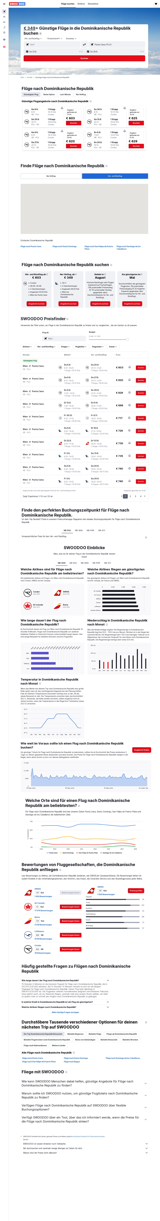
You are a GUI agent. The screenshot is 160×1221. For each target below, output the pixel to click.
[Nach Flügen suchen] (4, 11)
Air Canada (39, 903)
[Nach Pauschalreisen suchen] (4, 27)
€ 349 (30, 28)
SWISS (38, 889)
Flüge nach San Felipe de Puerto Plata (39, 1062)
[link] (36, 303)
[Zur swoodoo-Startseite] (17, 4)
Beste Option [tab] (49, 94)
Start (22, 77)
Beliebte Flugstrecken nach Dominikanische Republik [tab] (47, 1040)
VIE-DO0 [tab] (62, 563)
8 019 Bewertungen (43, 939)
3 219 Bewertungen (43, 925)
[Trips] (4, 39)
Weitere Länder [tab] (59, 1045)
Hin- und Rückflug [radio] (115, 176)
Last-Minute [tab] (65, 94)
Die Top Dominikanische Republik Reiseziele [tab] (43, 1034)
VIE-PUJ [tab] (67, 530)
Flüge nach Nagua (72, 1062)
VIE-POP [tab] (90, 530)
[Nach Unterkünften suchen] (4, 16)
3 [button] (135, 496)
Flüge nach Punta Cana (31, 246)
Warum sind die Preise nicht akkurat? (85, 1152)
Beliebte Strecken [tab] (130, 1040)
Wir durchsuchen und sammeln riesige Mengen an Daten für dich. (85, 1148)
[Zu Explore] (4, 32)
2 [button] (130, 496)
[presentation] (40, 33)
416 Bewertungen (42, 953)
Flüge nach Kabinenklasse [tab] (35, 1045)
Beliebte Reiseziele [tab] (109, 1040)
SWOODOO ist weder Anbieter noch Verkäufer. (85, 1143)
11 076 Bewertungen (44, 910)
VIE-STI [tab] (101, 530)
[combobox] (33, 38)
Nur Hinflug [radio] (51, 176)
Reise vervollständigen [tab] (85, 1040)
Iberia (37, 917)
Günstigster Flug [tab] (31, 94)
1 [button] (125, 496)
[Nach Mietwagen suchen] (4, 22)
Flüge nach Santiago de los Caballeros (123, 1058)
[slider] (127, 339)
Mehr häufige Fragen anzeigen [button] (65, 1012)
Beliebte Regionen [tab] (76, 1034)
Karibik (29, 77)
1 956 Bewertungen (43, 896)
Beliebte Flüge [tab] (95, 1034)
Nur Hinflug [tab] (81, 94)
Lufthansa (39, 931)
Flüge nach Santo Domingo (65, 246)
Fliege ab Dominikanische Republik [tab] (121, 1034)
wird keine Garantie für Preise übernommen (88, 1136)
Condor (38, 945)
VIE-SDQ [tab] (79, 530)
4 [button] (141, 496)
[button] (4, 4)
